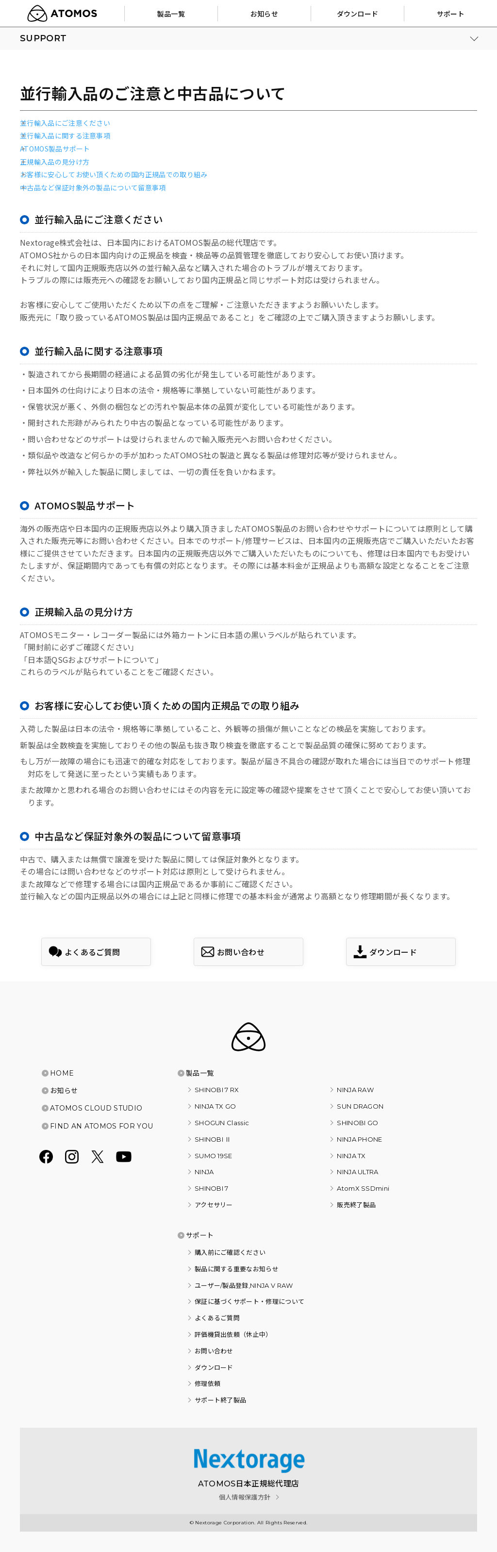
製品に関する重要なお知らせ (237, 1269)
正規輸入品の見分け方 (54, 162)
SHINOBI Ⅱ (213, 1139)
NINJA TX (351, 1156)
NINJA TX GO (215, 1106)
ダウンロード (214, 1367)
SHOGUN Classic (222, 1123)
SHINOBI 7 (212, 1188)
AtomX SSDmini (363, 1188)
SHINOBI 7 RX (217, 1090)
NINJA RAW (355, 1090)
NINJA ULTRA (358, 1172)
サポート (200, 1235)
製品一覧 (200, 1073)
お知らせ (64, 1090)
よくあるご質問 (217, 1318)
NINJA (204, 1172)
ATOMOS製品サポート (55, 148)
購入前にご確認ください (230, 1252)
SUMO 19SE (213, 1156)
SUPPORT (43, 38)
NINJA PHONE (359, 1139)
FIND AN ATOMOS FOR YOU (101, 1126)
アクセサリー (214, 1205)
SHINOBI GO (357, 1123)
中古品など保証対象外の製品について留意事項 (93, 187)
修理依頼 (207, 1383)
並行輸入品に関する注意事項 (65, 135)
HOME (62, 1073)
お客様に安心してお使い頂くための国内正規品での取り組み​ (114, 174)
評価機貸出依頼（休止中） (233, 1334)
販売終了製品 (356, 1205)
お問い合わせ (214, 1351)
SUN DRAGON (360, 1106)
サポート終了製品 (221, 1400)
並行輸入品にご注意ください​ (65, 123)
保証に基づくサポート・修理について (249, 1301)
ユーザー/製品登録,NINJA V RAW (244, 1285)
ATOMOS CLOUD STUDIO (96, 1108)
